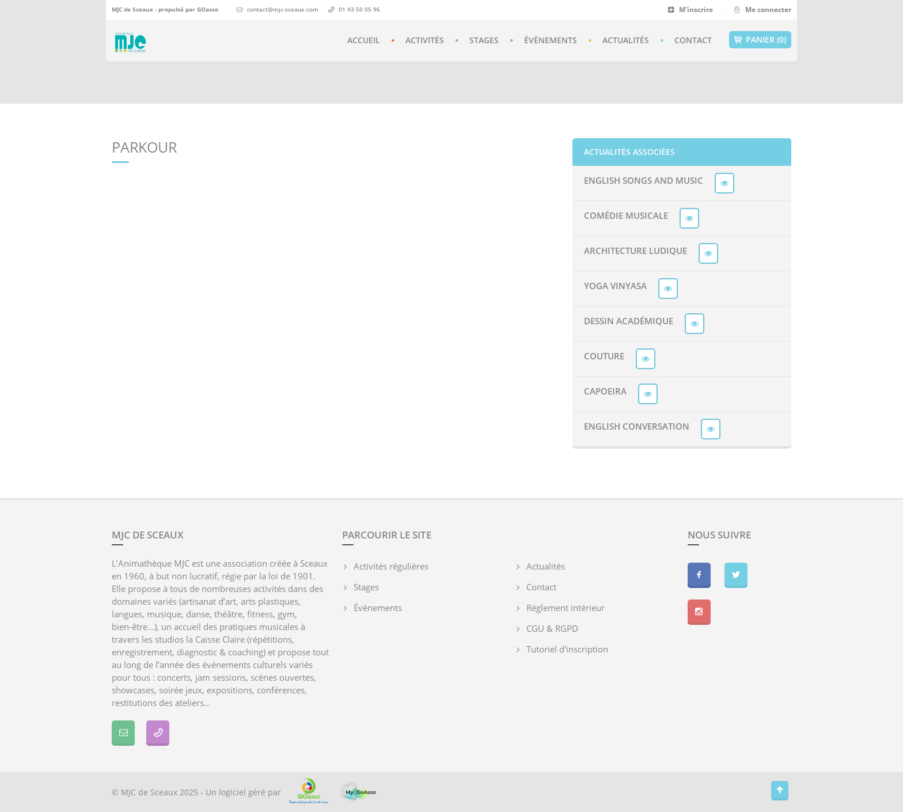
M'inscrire (690, 9)
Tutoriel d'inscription (567, 649)
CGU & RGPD (552, 628)
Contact (693, 40)
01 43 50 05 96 (359, 9)
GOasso (207, 9)
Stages (484, 40)
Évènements (550, 40)
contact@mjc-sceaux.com (282, 9)
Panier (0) (760, 39)
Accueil (363, 40)
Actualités (625, 40)
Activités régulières (391, 566)
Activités (424, 40)
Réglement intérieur (565, 607)
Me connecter (761, 9)
